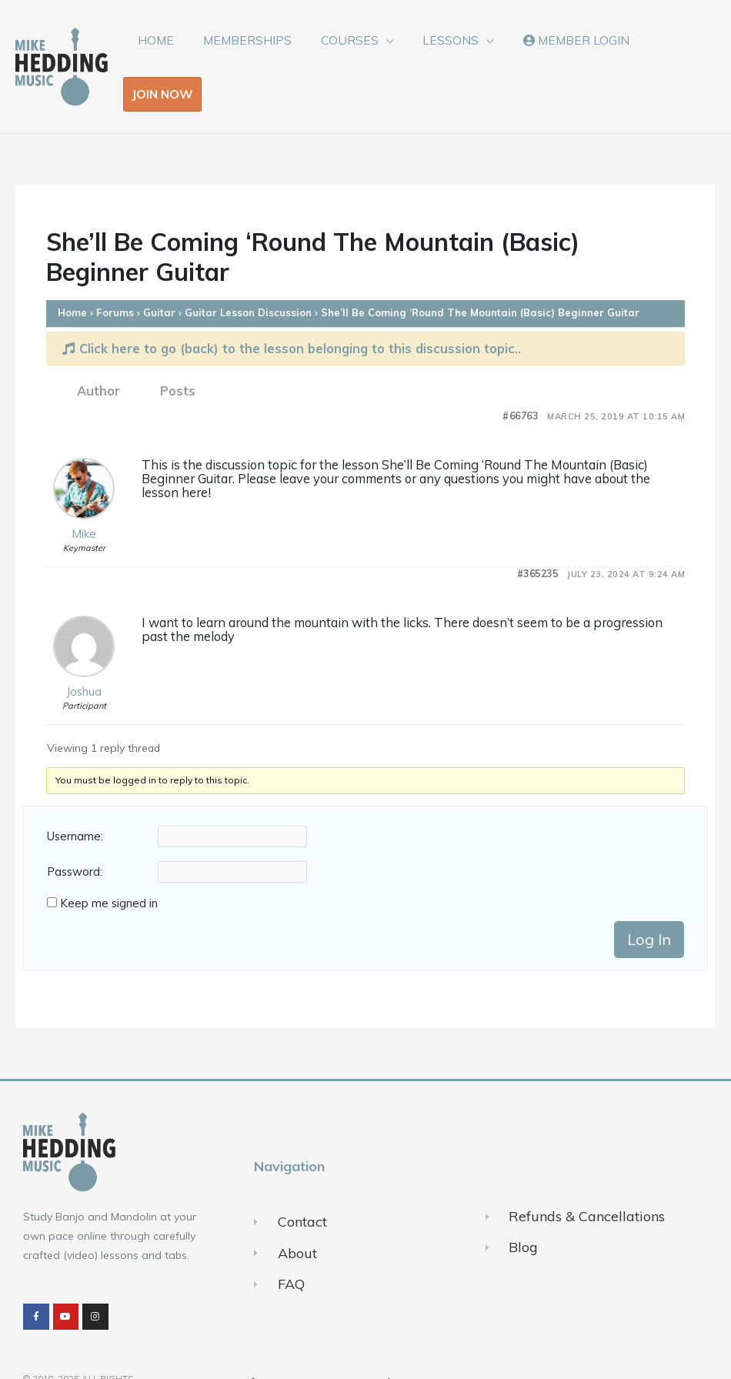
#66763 (520, 388)
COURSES (343, 52)
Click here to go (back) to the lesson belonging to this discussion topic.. (291, 320)
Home (72, 285)
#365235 (538, 546)
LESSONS (440, 52)
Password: (74, 844)
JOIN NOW (665, 52)
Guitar (159, 285)
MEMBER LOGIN (560, 52)
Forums (115, 285)
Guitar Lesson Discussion (248, 285)
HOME (160, 52)
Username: (75, 809)
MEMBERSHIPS (246, 52)
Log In (649, 910)
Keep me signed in (109, 875)
